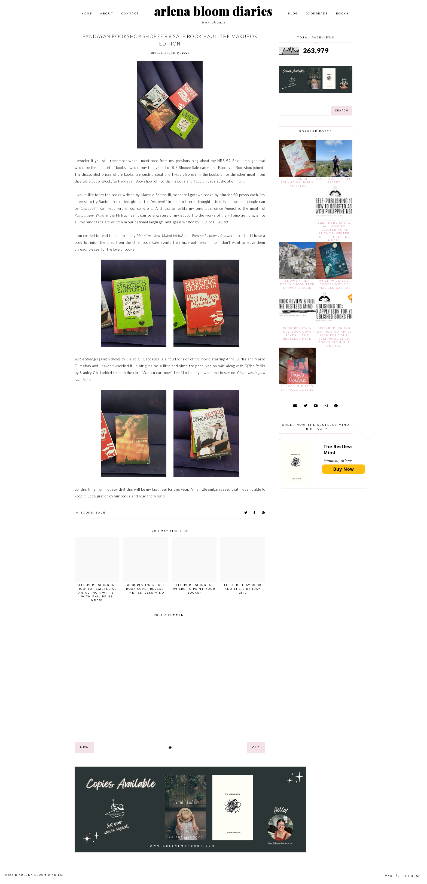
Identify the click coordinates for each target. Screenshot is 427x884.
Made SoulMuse (403, 876)
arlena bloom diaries (213, 10)
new (84, 747)
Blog (293, 13)
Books (342, 13)
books (87, 512)
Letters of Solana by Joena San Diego (297, 182)
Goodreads (317, 13)
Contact (130, 13)
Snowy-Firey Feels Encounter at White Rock (297, 284)
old (256, 747)
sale (100, 512)
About (107, 13)
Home (86, 13)
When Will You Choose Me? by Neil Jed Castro (334, 284)
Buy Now (343, 469)
